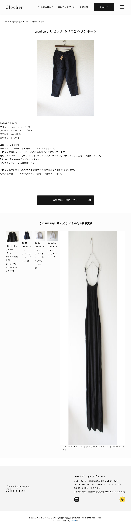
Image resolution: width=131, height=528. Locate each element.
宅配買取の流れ (46, 7)
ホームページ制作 (60, 521)
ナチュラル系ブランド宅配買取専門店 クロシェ (59, 518)
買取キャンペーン (66, 7)
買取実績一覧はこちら (71, 200)
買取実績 (84, 7)
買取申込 (104, 7)
